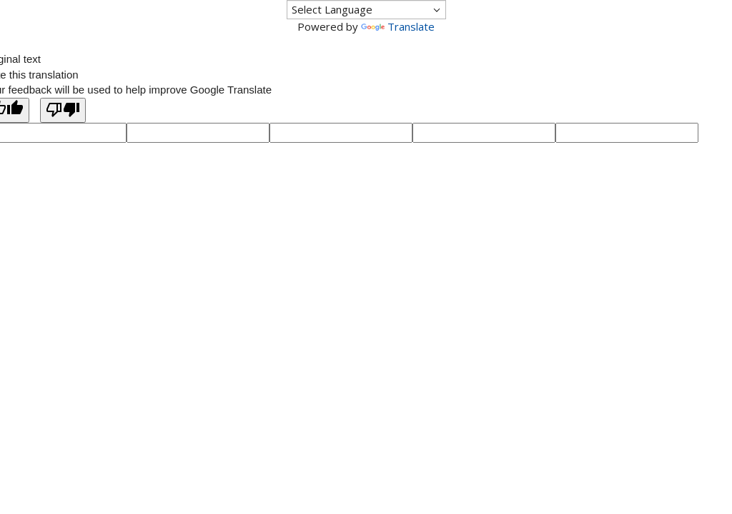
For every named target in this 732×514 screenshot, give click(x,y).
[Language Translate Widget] (366, 9)
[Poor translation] (63, 110)
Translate (398, 26)
